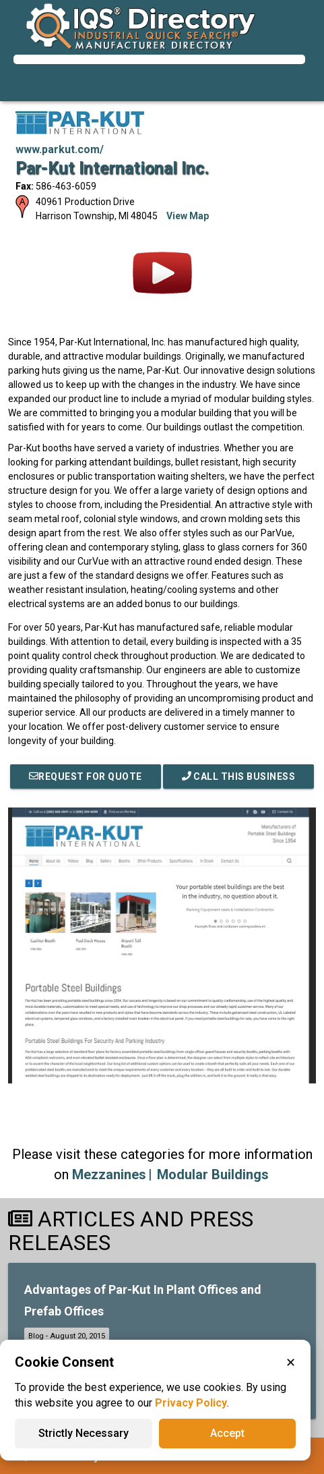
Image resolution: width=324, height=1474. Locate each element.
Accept (227, 1433)
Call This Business (239, 776)
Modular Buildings (213, 1174)
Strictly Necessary (83, 1433)
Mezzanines (109, 1174)
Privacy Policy (191, 1402)
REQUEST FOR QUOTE (85, 776)
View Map (187, 215)
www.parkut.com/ (59, 149)
